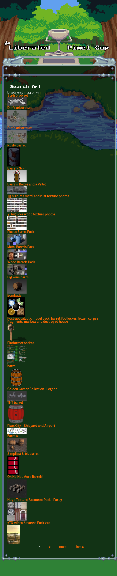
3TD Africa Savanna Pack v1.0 (28, 523)
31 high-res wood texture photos (31, 214)
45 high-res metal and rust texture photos (38, 196)
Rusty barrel (16, 145)
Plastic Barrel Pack (20, 232)
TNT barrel (15, 403)
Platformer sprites (20, 343)
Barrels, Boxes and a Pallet (26, 184)
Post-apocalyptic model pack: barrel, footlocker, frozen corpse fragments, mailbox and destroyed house (52, 320)
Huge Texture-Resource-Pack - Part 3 (34, 500)
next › (63, 547)
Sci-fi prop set (17, 95)
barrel (11, 366)
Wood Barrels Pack (21, 262)
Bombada (14, 295)
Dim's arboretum (19, 108)
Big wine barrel (18, 277)
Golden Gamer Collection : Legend (32, 389)
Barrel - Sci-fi (16, 168)
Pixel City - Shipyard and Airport (31, 426)
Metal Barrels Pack (20, 247)
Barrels (12, 436)
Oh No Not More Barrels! (25, 477)
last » (80, 547)
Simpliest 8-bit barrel (22, 454)
